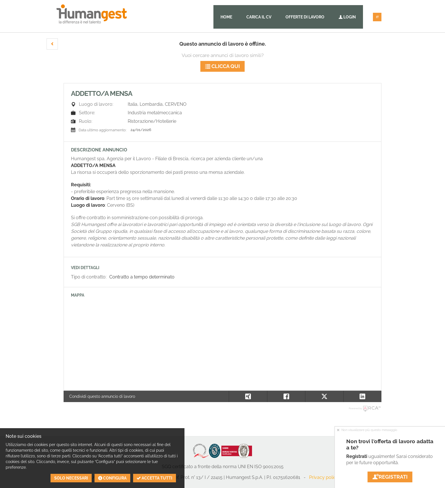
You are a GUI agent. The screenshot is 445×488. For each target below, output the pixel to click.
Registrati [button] (390, 477)
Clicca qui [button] (222, 66)
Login (347, 17)
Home (226, 17)
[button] (52, 44)
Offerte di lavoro (305, 17)
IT (377, 17)
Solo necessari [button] (71, 478)
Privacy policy (324, 477)
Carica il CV (258, 17)
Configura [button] (112, 478)
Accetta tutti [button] (154, 478)
